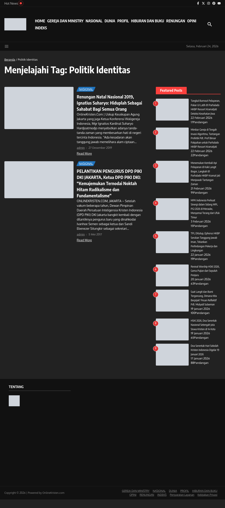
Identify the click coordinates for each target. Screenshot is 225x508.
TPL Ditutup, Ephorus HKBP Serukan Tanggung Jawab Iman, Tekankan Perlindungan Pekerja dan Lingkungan (204, 250)
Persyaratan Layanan (182, 503)
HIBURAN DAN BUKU (147, 20)
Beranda (9, 59)
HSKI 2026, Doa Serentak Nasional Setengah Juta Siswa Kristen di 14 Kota (204, 333)
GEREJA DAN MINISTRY (65, 20)
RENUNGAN (175, 20)
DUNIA (110, 20)
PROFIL (123, 20)
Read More (84, 153)
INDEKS (41, 27)
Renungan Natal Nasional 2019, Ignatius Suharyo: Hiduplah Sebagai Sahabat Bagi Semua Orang (109, 103)
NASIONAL (94, 20)
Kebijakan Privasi (207, 503)
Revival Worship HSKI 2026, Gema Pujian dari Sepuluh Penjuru (203, 279)
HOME (40, 20)
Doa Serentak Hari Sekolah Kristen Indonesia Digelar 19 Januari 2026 (205, 358)
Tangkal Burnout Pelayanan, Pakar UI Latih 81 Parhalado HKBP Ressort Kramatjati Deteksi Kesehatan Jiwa (206, 109)
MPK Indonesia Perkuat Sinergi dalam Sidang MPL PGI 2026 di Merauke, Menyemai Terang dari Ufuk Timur (205, 217)
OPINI (191, 20)
